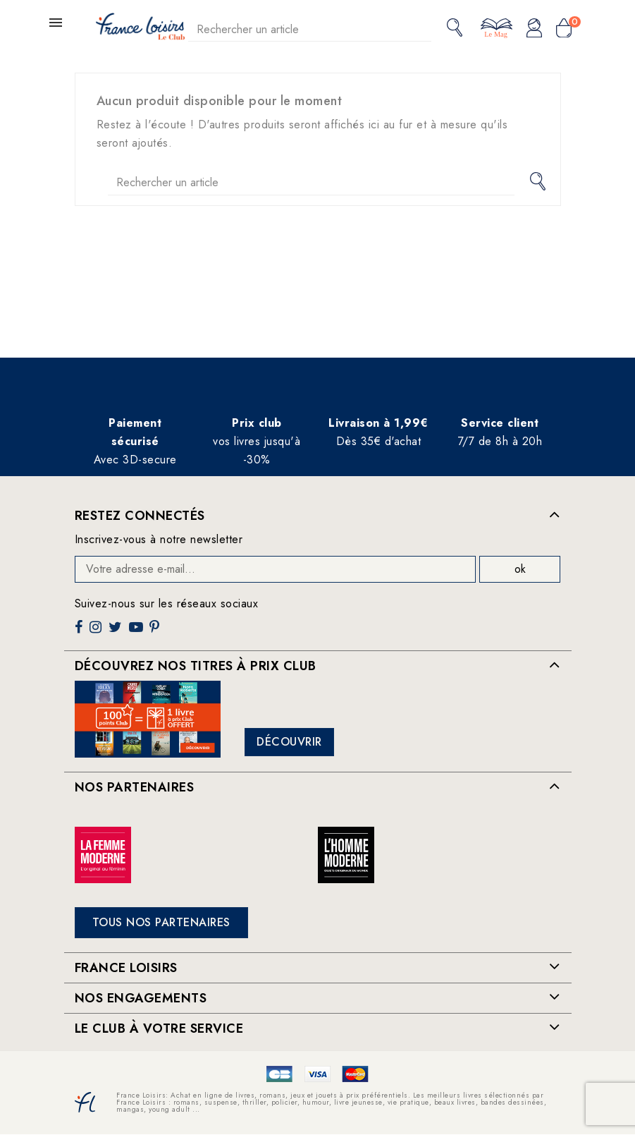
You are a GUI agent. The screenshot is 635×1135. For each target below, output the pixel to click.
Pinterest (156, 632)
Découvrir (289, 742)
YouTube (137, 632)
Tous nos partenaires (161, 922)
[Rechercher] (310, 29)
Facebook (80, 632)
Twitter (117, 632)
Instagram (97, 632)
